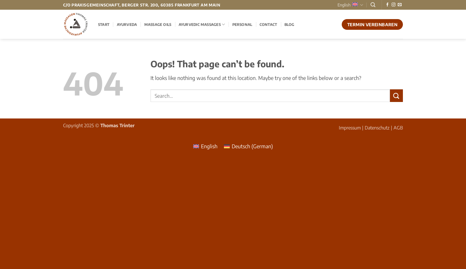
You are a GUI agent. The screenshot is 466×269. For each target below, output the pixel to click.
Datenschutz (377, 127)
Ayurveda (127, 24)
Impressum (350, 127)
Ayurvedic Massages (202, 24)
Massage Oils (158, 24)
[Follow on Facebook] (387, 5)
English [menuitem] (209, 146)
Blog (289, 24)
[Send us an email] (400, 5)
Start (103, 24)
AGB (398, 127)
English (350, 5)
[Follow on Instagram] (393, 5)
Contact (268, 24)
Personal (242, 24)
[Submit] (396, 95)
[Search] (373, 4)
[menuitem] (205, 146)
